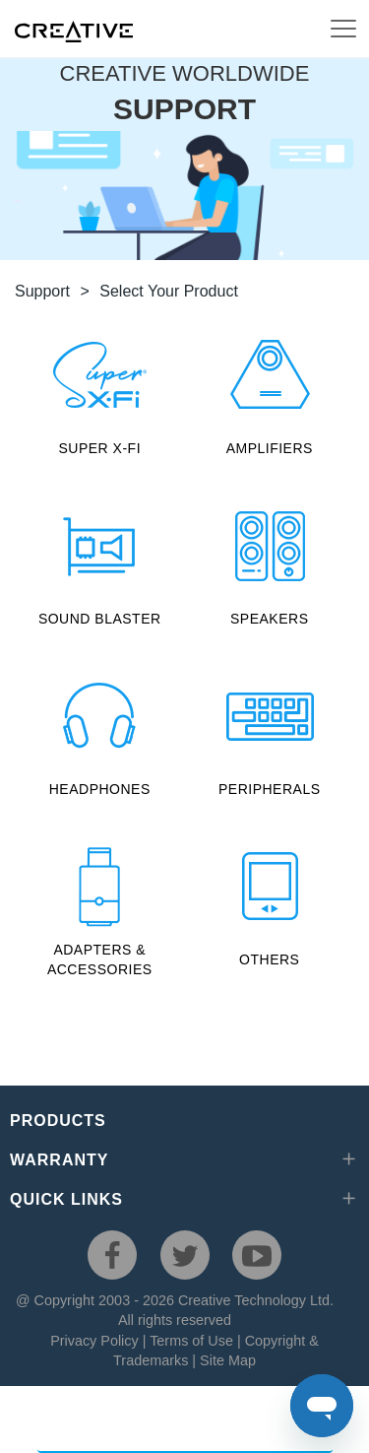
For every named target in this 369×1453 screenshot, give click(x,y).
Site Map (228, 1360)
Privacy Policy (94, 1341)
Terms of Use (191, 1341)
